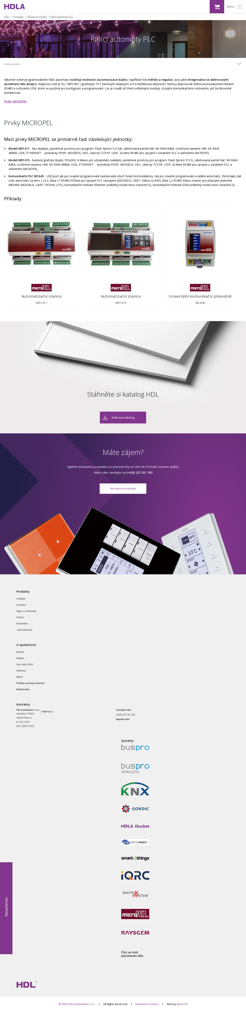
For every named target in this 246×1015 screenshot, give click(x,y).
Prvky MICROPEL (15, 101)
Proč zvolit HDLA (24, 667)
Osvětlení (21, 608)
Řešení (19, 680)
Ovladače (20, 601)
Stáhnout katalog (123, 417)
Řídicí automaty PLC (61, 17)
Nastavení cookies (147, 1007)
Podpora (20, 661)
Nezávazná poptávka (123, 490)
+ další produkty (24, 633)
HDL (6, 17)
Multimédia (22, 626)
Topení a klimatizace (26, 614)
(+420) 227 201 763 (125, 717)
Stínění (20, 620)
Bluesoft (182, 1007)
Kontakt (20, 655)
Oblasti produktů (37, 17)
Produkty (18, 17)
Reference (21, 673)
